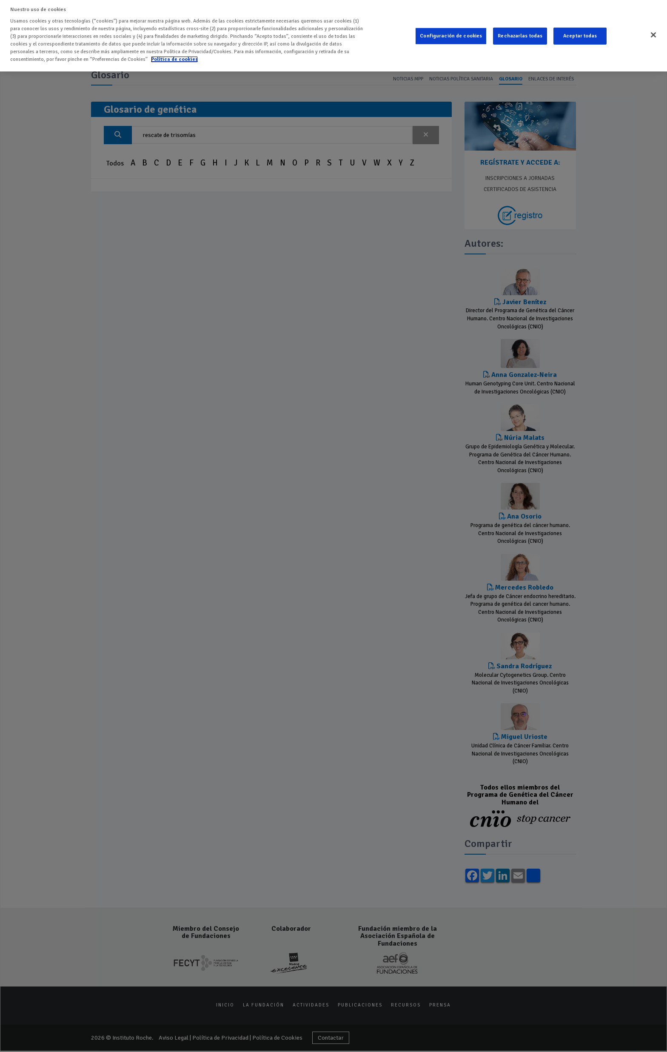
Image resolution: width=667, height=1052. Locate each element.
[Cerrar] (653, 32)
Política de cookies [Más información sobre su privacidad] (174, 56)
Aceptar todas (580, 33)
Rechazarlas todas (520, 33)
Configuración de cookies (451, 33)
